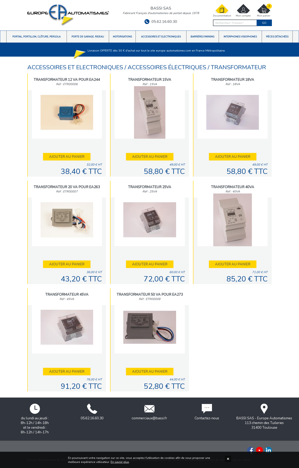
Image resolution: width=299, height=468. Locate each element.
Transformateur (238, 67)
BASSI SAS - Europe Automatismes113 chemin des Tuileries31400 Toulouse (264, 417)
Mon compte (243, 10)
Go (264, 23)
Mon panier (264, 10)
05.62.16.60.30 (161, 21)
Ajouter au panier (66, 156)
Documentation (222, 10)
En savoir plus (120, 462)
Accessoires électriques (168, 67)
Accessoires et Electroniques (76, 67)
